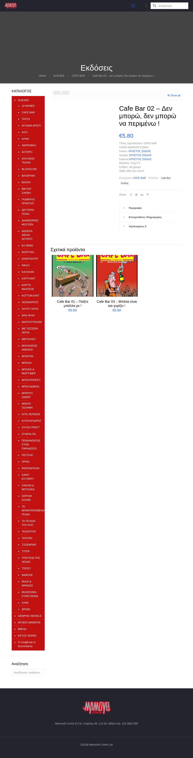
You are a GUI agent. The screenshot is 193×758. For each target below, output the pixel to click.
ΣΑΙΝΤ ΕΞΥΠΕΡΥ (28, 476)
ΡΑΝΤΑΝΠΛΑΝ (30, 468)
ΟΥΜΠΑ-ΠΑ (29, 433)
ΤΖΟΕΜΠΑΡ (29, 544)
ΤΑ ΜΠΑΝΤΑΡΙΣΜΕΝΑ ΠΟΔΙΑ (31, 510)
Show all (173, 95)
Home (42, 75)
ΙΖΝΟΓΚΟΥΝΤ (30, 258)
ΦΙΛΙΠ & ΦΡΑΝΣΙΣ (27, 583)
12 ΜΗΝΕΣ (28, 105)
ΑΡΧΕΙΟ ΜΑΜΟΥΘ (29, 622)
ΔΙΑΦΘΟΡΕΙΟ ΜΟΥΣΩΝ (30, 222)
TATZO (26, 118)
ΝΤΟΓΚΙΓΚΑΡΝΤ (31, 420)
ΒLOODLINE (29, 169)
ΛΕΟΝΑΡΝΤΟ (30, 302)
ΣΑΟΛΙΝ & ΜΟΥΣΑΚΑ (28, 487)
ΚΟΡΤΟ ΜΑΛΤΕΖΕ (28, 287)
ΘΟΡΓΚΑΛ (28, 252)
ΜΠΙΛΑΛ (27, 362)
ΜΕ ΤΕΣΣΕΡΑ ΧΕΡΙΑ (30, 330)
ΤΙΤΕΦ (26, 551)
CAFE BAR (78, 75)
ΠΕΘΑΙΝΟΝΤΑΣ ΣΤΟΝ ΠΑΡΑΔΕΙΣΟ (31, 444)
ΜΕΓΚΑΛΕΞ (29, 339)
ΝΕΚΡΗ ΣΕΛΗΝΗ (27, 405)
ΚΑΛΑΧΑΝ (28, 271)
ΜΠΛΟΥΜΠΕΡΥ (31, 379)
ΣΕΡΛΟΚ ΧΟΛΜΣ (27, 497)
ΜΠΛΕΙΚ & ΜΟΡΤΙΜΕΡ (29, 371)
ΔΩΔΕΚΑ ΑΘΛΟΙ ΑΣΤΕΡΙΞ (27, 235)
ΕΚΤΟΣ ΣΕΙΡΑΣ (27, 635)
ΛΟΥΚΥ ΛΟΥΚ (30, 308)
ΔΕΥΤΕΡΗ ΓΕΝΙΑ (28, 211)
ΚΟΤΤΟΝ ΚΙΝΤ (30, 295)
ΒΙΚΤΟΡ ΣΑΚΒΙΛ (26, 190)
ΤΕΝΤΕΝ (27, 538)
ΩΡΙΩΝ (26, 609)
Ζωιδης (124, 183)
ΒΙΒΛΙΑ (22, 629)
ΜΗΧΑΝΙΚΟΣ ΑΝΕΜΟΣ (29, 347)
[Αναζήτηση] (169, 5)
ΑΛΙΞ (25, 132)
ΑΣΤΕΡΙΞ (27, 151)
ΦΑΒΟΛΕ (27, 575)
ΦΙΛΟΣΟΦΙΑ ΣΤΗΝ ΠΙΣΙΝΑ (30, 594)
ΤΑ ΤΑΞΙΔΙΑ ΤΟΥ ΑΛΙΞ (28, 522)
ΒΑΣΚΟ (26, 182)
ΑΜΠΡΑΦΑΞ (29, 145)
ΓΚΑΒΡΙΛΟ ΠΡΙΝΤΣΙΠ (28, 201)
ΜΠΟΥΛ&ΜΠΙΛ (30, 386)
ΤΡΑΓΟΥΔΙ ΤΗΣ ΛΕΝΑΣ (31, 559)
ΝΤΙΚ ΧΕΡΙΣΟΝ (31, 414)
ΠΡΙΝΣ (26, 461)
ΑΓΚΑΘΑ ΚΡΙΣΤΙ (31, 125)
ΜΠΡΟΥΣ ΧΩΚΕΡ (27, 395)
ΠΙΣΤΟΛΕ (27, 455)
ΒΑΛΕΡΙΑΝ (28, 175)
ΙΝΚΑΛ (26, 265)
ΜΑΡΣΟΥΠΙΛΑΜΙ (31, 321)
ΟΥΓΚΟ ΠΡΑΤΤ (31, 427)
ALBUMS (58, 75)
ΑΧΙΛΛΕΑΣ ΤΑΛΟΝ (28, 160)
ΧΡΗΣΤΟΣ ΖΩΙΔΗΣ (139, 151)
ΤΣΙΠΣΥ (26, 568)
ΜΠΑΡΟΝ (27, 356)
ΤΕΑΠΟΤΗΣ (29, 531)
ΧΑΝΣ (25, 602)
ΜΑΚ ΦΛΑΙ (28, 315)
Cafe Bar (166, 178)
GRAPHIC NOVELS (29, 615)
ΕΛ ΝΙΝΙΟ (27, 245)
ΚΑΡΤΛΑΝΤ (28, 278)
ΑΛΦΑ (25, 138)
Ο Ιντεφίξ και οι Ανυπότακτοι (26, 644)
